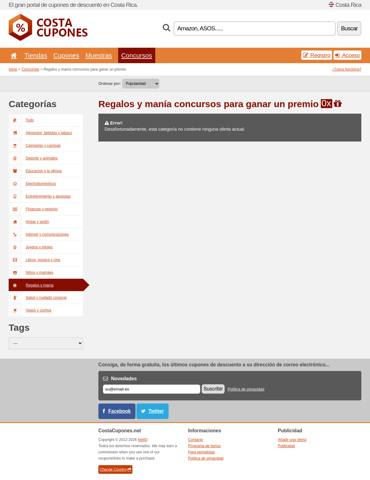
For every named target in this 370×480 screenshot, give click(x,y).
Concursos (136, 55)
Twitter (156, 411)
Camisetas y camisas (35, 145)
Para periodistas (201, 452)
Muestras (98, 55)
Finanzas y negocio (33, 209)
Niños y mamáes (31, 272)
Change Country (115, 469)
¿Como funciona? (346, 69)
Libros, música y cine (34, 260)
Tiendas (35, 55)
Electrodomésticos (32, 183)
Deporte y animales (33, 158)
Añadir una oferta (292, 440)
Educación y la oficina (35, 171)
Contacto (195, 440)
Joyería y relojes (31, 247)
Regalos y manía (31, 285)
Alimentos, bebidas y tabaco (40, 133)
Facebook (119, 411)
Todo (21, 120)
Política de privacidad (246, 389)
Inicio (13, 69)
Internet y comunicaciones (39, 234)
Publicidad (286, 446)
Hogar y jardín (29, 222)
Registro (317, 55)
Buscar (349, 28)
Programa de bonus (204, 446)
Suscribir (213, 388)
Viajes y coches (30, 310)
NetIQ (143, 440)
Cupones (66, 55)
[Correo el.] (151, 389)
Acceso (347, 55)
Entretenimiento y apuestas (40, 196)
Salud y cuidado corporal (38, 297)
